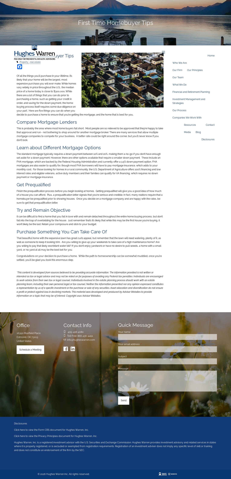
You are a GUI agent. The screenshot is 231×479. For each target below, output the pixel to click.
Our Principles (195, 70)
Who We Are (179, 62)
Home (211, 55)
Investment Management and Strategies (188, 101)
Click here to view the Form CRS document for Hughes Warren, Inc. (51, 429)
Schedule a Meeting (30, 349)
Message (134, 368)
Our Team (178, 77)
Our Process (179, 110)
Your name (136, 332)
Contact (210, 124)
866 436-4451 (85, 335)
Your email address (140, 344)
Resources (190, 124)
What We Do (179, 84)
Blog (198, 132)
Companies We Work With (187, 117)
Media (187, 132)
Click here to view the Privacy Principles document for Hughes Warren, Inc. (55, 436)
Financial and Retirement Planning (191, 92)
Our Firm (177, 70)
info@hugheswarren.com (81, 339)
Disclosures (208, 139)
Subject (134, 356)
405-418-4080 (76, 332)
